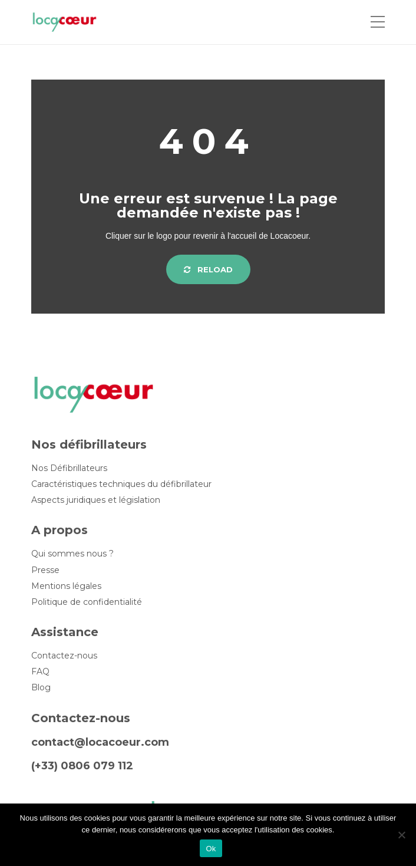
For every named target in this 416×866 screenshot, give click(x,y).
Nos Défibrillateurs (69, 468)
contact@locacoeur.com (100, 742)
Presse (45, 570)
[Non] (401, 835)
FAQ (40, 672)
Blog (41, 687)
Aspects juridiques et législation (95, 500)
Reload (208, 269)
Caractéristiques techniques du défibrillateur (121, 484)
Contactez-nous (64, 656)
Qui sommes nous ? (72, 554)
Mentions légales (66, 586)
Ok (211, 848)
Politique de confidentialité (86, 602)
